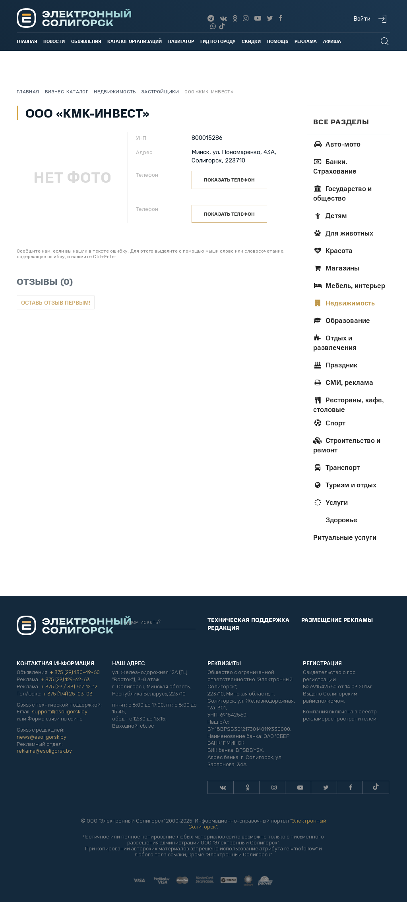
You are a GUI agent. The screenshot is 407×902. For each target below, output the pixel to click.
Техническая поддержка (248, 620)
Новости (54, 41)
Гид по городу (217, 41)
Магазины (336, 267)
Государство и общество (342, 193)
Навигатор (181, 41)
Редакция (223, 628)
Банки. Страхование (335, 166)
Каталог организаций (134, 41)
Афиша (332, 41)
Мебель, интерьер (349, 285)
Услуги (330, 502)
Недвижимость (344, 302)
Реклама (306, 41)
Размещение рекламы (337, 620)
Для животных (343, 233)
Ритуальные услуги (344, 537)
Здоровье (340, 519)
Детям (330, 215)
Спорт (329, 422)
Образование (341, 320)
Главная (27, 41)
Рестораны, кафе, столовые (348, 404)
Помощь (277, 41)
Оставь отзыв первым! (55, 302)
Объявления (86, 41)
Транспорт (336, 467)
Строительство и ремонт (346, 444)
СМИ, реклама (343, 382)
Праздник (335, 364)
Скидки (251, 41)
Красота (333, 250)
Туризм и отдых (344, 484)
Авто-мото (336, 144)
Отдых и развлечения (335, 342)
